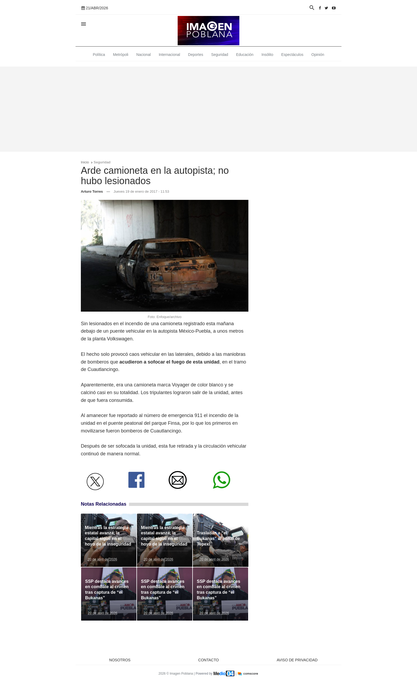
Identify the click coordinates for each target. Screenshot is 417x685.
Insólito (267, 54)
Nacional (143, 54)
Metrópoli (120, 54)
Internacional (169, 54)
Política (99, 54)
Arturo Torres (92, 191)
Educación (244, 54)
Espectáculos (292, 54)
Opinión (317, 54)
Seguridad (219, 54)
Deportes (195, 54)
